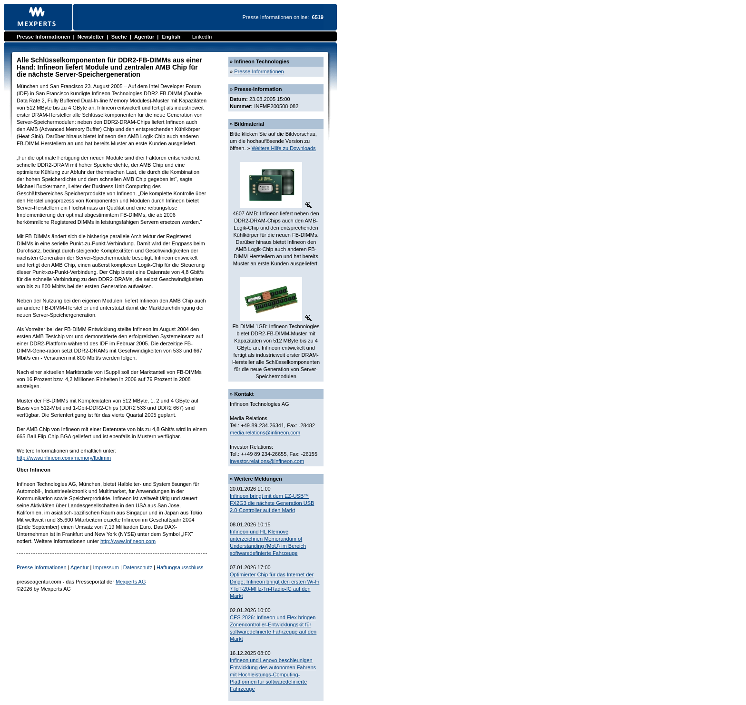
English (171, 37)
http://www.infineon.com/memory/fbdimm (64, 458)
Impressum (105, 567)
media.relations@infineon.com (265, 432)
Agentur (144, 37)
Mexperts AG (131, 581)
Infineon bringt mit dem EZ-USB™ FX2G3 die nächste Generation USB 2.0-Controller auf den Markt (272, 503)
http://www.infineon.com (128, 541)
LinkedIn (202, 37)
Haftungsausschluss (180, 567)
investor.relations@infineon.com (267, 461)
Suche (119, 37)
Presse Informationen (43, 37)
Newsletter (91, 37)
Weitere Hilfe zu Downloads (284, 148)
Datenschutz (137, 567)
